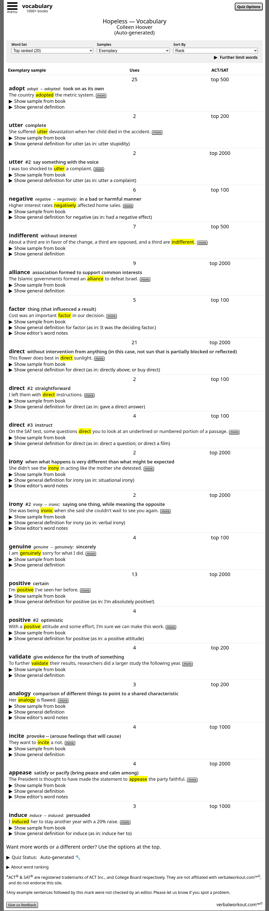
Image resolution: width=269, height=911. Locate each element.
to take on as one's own (134, 107)
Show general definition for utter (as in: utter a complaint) (75, 180)
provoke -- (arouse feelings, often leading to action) (134, 754)
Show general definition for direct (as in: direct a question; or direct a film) (92, 443)
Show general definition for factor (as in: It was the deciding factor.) (85, 327)
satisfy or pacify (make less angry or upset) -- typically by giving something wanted (134, 791)
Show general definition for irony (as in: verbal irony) (69, 523)
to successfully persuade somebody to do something (134, 833)
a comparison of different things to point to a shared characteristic (134, 712)
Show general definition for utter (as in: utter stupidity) (72, 144)
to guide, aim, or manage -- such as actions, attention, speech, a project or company (134, 443)
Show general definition (39, 107)
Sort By (179, 44)
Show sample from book (40, 101)
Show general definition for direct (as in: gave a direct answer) (79, 407)
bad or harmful (134, 217)
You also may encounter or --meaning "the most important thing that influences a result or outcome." (134, 333)
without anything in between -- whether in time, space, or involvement (134, 370)
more (101, 95)
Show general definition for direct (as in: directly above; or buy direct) (87, 370)
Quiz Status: (46, 857)
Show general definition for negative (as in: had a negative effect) (83, 217)
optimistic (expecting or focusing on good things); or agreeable (134, 638)
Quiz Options (247, 7)
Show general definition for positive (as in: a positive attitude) (79, 638)
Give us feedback (24, 904)
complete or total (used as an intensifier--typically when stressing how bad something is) (134, 144)
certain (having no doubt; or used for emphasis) (134, 601)
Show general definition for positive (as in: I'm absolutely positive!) (84, 601)
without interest (134, 254)
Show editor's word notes (41, 333)
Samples (104, 44)
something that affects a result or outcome (134, 327)
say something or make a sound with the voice (134, 180)
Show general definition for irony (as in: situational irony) (74, 480)
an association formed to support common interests (134, 291)
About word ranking (30, 867)
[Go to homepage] (35, 6)
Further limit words (238, 57)
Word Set (19, 44)
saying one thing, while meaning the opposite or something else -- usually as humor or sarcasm (134, 523)
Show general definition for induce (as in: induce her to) (73, 833)
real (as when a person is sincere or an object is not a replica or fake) (134, 565)
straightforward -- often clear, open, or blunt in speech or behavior (134, 407)
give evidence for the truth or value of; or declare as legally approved (134, 675)
